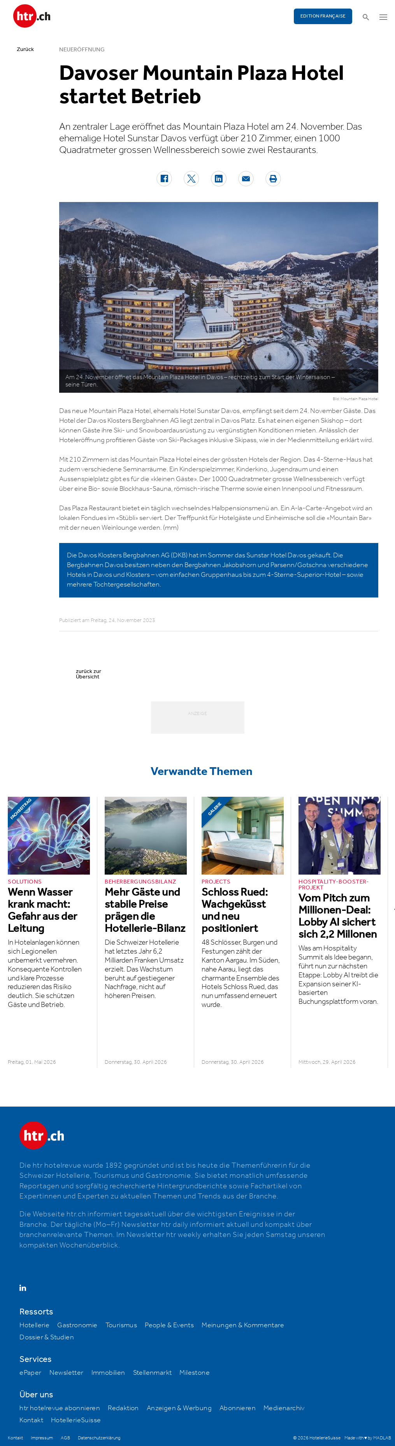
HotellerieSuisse (76, 1420)
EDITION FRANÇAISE (323, 16)
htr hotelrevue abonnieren (59, 1408)
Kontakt (31, 1420)
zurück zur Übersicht (88, 674)
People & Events (169, 1325)
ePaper (30, 1372)
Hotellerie (34, 1325)
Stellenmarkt (152, 1372)
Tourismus (121, 1325)
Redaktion (123, 1408)
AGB (65, 1438)
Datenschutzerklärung (99, 1438)
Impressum (42, 1438)
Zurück (25, 49)
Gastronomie (77, 1325)
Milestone (194, 1372)
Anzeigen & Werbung (179, 1408)
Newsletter (66, 1372)
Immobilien (108, 1372)
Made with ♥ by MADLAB (367, 1438)
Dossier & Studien (46, 1337)
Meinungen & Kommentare (243, 1325)
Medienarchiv (284, 1408)
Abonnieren (237, 1408)
